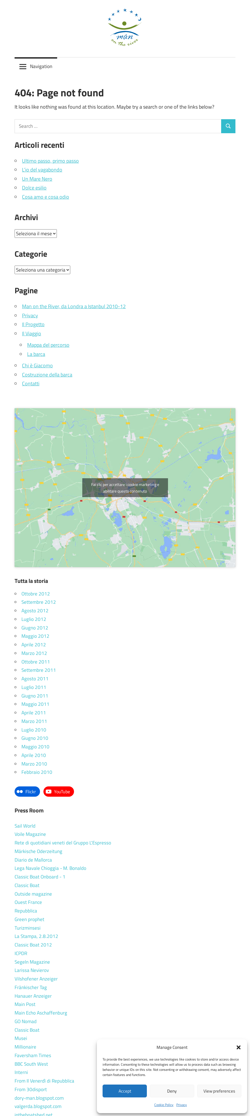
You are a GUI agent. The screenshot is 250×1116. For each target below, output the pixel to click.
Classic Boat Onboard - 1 (40, 876)
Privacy (181, 1104)
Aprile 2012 (33, 644)
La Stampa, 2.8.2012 (36, 936)
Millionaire (25, 1047)
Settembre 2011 (38, 670)
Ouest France (28, 902)
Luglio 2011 (33, 687)
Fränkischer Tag (31, 987)
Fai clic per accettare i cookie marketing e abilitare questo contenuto (125, 487)
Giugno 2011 (34, 696)
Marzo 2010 (34, 764)
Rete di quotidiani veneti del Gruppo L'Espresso (63, 842)
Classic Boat (27, 885)
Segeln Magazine (32, 962)
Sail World (25, 826)
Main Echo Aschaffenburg (41, 1013)
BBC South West (31, 1064)
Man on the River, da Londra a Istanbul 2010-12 (74, 306)
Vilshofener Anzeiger (36, 979)
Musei (21, 1038)
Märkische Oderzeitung (38, 851)
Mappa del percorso (48, 345)
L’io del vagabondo (42, 170)
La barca (36, 354)
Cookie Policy (163, 1104)
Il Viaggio (31, 333)
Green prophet (29, 919)
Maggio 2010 (35, 746)
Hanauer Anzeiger (33, 996)
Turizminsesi (28, 928)
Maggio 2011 (35, 704)
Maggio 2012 (35, 636)
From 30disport (31, 1089)
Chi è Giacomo (37, 365)
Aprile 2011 (33, 712)
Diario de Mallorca (33, 860)
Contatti (30, 383)
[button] (238, 1047)
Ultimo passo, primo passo (50, 161)
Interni (21, 1072)
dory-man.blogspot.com (39, 1098)
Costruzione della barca (47, 374)
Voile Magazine (30, 834)
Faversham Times (33, 1055)
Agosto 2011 (35, 678)
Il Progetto (33, 324)
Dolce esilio (34, 188)
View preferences (219, 1091)
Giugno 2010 (34, 738)
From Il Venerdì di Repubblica (44, 1081)
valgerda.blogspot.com (38, 1106)
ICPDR (21, 953)
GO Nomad (26, 1021)
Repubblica (26, 910)
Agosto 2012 (35, 610)
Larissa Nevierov (32, 970)
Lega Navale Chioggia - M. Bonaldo (50, 868)
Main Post (25, 1004)
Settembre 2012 (38, 602)
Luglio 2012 (33, 619)
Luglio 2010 (33, 730)
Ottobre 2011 (35, 661)
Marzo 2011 (34, 721)
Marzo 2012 (34, 653)
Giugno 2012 (34, 627)
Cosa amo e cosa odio (45, 197)
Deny (172, 1091)
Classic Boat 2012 (33, 944)
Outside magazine (33, 894)
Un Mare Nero (37, 179)
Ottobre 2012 (35, 593)
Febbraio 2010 (36, 772)
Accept (125, 1091)
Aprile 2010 (33, 755)
